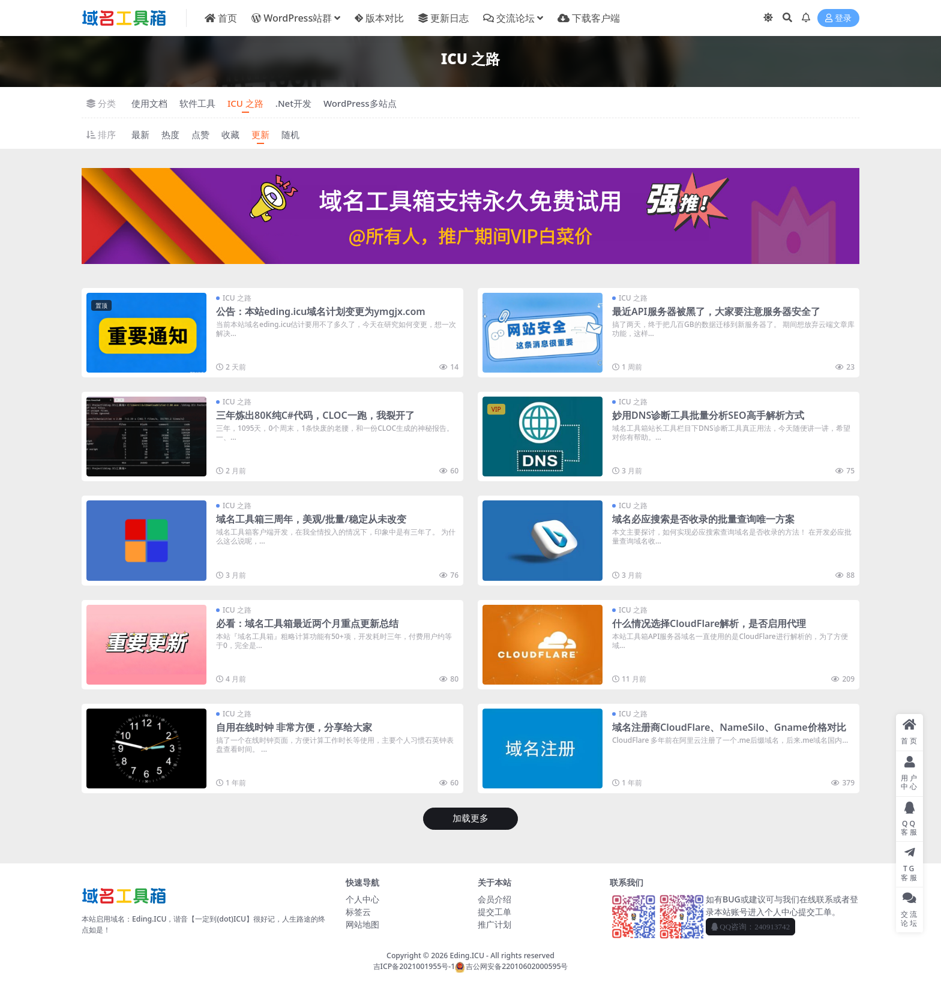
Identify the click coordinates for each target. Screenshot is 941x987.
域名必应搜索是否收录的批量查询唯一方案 (703, 519)
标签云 (358, 911)
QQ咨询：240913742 (750, 926)
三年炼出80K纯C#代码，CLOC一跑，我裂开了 (315, 415)
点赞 (200, 134)
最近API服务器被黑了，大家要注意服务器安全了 (716, 311)
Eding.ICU (466, 955)
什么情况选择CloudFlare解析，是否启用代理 (709, 623)
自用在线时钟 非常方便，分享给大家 (294, 727)
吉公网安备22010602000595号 (511, 966)
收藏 (230, 134)
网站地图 (362, 924)
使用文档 (149, 103)
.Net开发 (293, 103)
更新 (260, 134)
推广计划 (494, 924)
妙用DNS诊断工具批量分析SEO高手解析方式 (708, 415)
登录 (838, 18)
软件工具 (197, 103)
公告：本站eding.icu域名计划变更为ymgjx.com (320, 311)
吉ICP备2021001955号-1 (414, 966)
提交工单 (494, 911)
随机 (290, 134)
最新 (140, 134)
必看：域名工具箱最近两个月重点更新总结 (307, 623)
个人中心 (362, 899)
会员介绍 (494, 899)
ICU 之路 (245, 103)
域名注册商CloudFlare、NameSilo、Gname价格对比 (729, 727)
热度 (170, 134)
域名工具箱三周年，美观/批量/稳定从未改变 (311, 519)
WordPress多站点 (360, 103)
